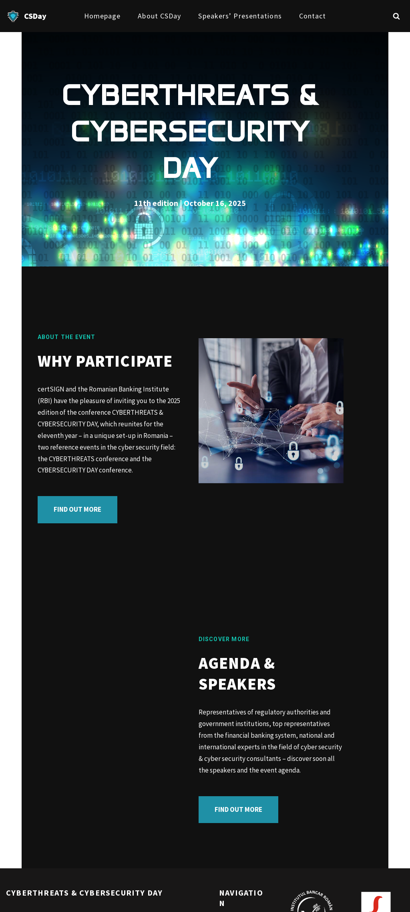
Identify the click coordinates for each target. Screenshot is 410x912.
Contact (312, 15)
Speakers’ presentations (239, 15)
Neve (13, 901)
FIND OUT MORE (56, 462)
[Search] (396, 16)
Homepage (102, 15)
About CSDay (159, 15)
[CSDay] (26, 16)
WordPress (76, 901)
